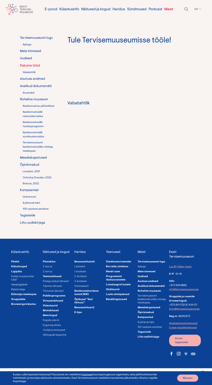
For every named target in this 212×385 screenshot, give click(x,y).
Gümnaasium (81, 286)
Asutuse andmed (32, 79)
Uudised (26, 58)
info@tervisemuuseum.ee (184, 289)
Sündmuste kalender (118, 262)
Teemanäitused (52, 276)
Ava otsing (186, 9)
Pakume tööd (30, 65)
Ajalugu (27, 44)
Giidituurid (112, 289)
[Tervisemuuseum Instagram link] (178, 354)
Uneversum (29, 197)
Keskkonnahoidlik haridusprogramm (33, 124)
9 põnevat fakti (31, 203)
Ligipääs (16, 271)
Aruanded (28, 93)
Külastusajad (19, 266)
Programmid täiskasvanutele (115, 278)
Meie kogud (50, 315)
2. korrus (47, 266)
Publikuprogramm (54, 296)
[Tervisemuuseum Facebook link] (171, 354)
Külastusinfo (69, 9)
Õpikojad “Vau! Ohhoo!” (83, 301)
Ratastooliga (18, 289)
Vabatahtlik (29, 72)
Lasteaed (79, 266)
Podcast (155, 9)
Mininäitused (51, 310)
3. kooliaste (80, 281)
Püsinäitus (49, 262)
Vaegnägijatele (19, 284)
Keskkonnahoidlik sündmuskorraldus (33, 134)
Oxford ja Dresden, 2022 (37, 177)
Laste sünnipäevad (117, 294)
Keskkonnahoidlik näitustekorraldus (33, 114)
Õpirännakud (29, 165)
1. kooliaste (80, 271)
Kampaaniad (29, 190)
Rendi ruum (113, 271)
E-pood (51, 9)
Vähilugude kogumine (54, 335)
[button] (197, 9)
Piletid (15, 262)
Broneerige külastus (23, 304)
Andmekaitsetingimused (183, 323)
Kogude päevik (51, 320)
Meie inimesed (30, 51)
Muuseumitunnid (84, 262)
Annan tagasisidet (181, 340)
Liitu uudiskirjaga (32, 223)
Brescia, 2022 (31, 183)
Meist (168, 9)
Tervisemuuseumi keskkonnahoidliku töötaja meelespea (38, 146)
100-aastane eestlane (36, 209)
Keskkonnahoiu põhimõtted (38, 106)
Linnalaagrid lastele (118, 284)
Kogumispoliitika (52, 325)
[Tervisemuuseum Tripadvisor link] (193, 354)
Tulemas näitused (52, 286)
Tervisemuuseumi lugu (36, 38)
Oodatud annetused (54, 330)
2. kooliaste (80, 276)
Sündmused (137, 9)
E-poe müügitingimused (183, 327)
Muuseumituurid (84, 307)
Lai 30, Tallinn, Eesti (180, 267)
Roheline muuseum (34, 99)
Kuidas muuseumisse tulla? (22, 278)
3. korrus (47, 271)
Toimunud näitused (53, 291)
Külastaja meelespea (24, 294)
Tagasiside (27, 215)
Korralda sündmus (117, 266)
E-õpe (78, 312)
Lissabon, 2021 (31, 171)
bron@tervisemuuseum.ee (184, 309)
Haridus (119, 9)
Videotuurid (50, 305)
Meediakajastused (33, 158)
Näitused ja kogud (95, 9)
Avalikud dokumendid (35, 86)
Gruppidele (18, 299)
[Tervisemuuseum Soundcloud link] (186, 354)
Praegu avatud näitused (56, 281)
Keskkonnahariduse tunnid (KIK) (86, 293)
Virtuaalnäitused (53, 301)
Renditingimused (116, 299)
